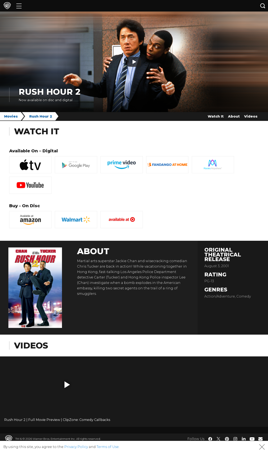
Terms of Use (108, 447)
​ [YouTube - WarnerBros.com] (252, 438)
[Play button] (134, 62)
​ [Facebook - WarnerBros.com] (210, 439)
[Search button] (263, 6)
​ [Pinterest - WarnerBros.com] (226, 439)
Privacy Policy (76, 447)
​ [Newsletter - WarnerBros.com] (260, 439)
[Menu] (19, 6)
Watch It (216, 116)
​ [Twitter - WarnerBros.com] (218, 439)
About (234, 116)
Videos (251, 116)
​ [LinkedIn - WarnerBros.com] (243, 438)
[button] (67, 384)
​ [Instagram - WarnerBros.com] (235, 439)
